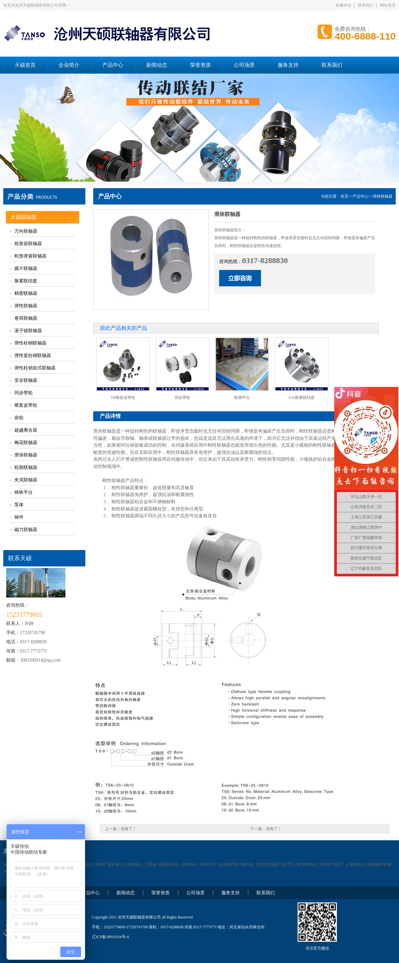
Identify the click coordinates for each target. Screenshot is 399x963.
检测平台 (242, 397)
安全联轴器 (25, 380)
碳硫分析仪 (169, 864)
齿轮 (19, 417)
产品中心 (112, 65)
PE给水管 (208, 864)
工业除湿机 (132, 864)
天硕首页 (25, 65)
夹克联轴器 (25, 479)
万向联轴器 (25, 231)
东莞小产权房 (330, 864)
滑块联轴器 (25, 455)
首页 (344, 196)
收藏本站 (343, 5)
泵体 (19, 504)
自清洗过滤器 (267, 864)
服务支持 (288, 65)
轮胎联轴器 (25, 467)
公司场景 (244, 65)
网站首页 (388, 5)
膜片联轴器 (25, 268)
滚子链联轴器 (28, 330)
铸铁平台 (23, 492)
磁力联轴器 (25, 529)
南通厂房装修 (107, 864)
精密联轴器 (25, 293)
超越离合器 (25, 430)
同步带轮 (23, 392)
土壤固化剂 (355, 864)
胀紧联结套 (25, 280)
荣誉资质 (200, 65)
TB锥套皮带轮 (123, 397)
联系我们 (365, 5)
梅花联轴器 (25, 442)
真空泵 (288, 864)
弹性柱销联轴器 (30, 343)
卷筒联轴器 (25, 318)
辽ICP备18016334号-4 (110, 937)
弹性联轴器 (25, 305)
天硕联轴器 (23, 217)
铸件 (19, 517)
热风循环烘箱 (379, 864)
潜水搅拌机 (228, 864)
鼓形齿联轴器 (28, 243)
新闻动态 (156, 65)
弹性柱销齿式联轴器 (35, 368)
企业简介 (69, 65)
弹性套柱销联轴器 (32, 355)
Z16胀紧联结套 (301, 397)
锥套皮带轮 (25, 405)
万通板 (150, 864)
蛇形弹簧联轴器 (30, 256)
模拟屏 (247, 864)
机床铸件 (189, 864)
